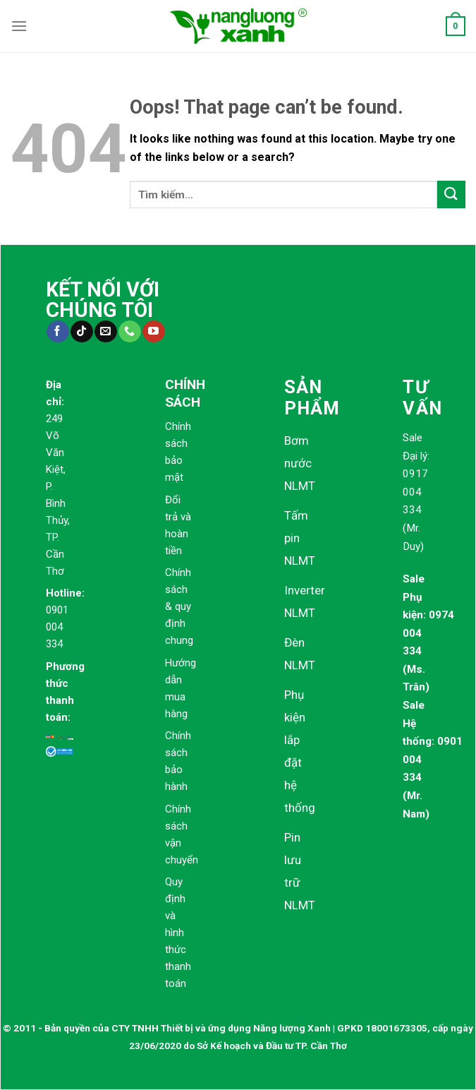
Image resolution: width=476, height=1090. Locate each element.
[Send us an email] (105, 332)
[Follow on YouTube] (153, 332)
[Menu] (19, 25)
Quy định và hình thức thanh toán (178, 932)
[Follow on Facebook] (57, 332)
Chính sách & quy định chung (179, 606)
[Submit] (451, 194)
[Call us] (129, 332)
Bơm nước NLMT (299, 463)
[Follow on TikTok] (81, 332)
